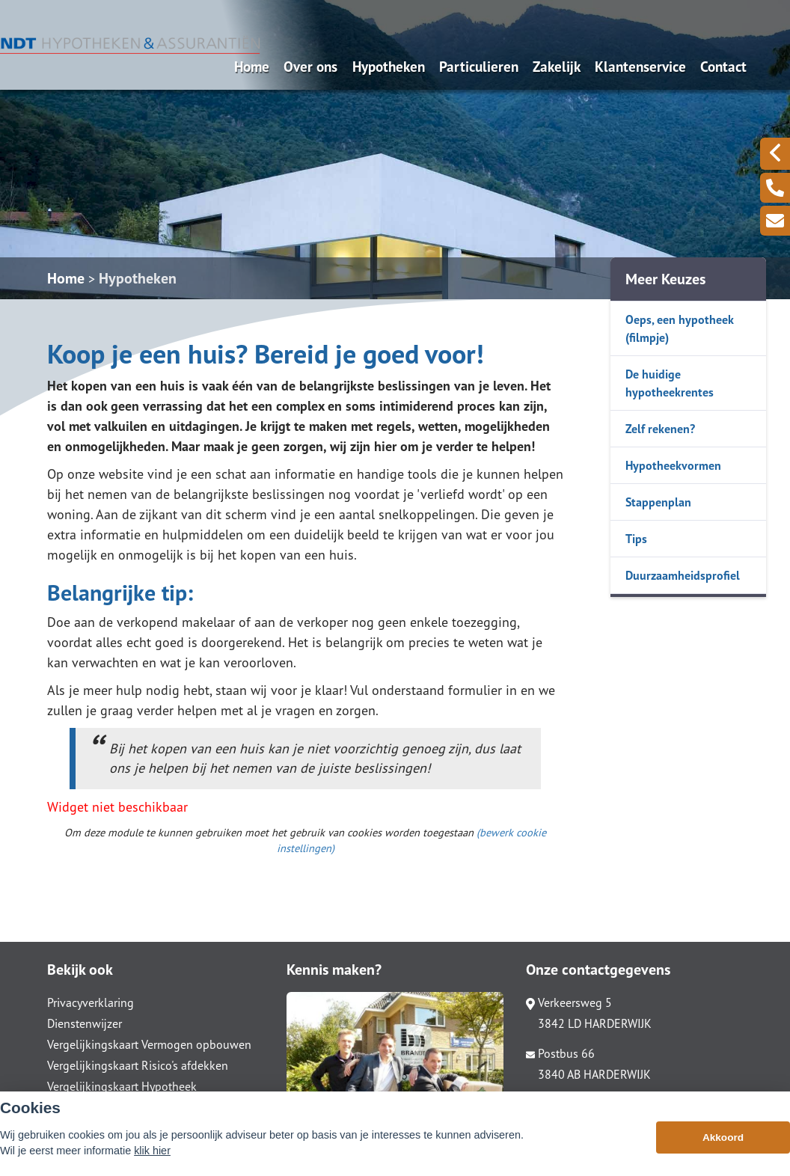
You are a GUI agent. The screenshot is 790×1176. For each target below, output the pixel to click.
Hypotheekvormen (673, 465)
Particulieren (478, 66)
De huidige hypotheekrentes (669, 383)
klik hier (152, 1159)
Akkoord (723, 1145)
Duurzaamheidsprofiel (682, 575)
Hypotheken (388, 66)
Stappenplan (658, 501)
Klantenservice (640, 66)
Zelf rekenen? (660, 428)
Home (251, 66)
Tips (636, 538)
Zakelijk (557, 66)
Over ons (310, 66)
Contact (723, 66)
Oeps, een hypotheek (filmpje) (679, 328)
